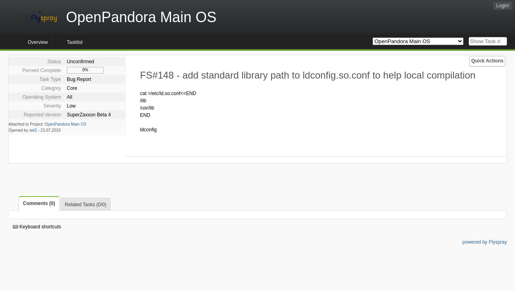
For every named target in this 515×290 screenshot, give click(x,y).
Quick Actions (487, 61)
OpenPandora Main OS (66, 124)
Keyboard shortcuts (37, 227)
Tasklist (74, 42)
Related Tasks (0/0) (85, 204)
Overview (38, 42)
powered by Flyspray (484, 242)
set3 (33, 130)
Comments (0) (39, 203)
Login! (502, 5)
